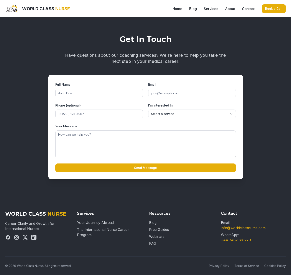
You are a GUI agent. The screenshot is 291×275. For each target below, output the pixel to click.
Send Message (145, 168)
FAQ (152, 243)
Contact (248, 9)
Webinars (156, 236)
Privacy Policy (219, 266)
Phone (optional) (68, 105)
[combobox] (192, 114)
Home (177, 9)
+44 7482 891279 (236, 240)
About (230, 9)
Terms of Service (246, 266)
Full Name (63, 84)
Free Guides (159, 229)
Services (211, 9)
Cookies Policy (275, 266)
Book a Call (273, 8)
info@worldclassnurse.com (243, 228)
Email (152, 84)
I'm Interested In (160, 105)
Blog (193, 9)
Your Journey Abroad (95, 222)
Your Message (66, 126)
